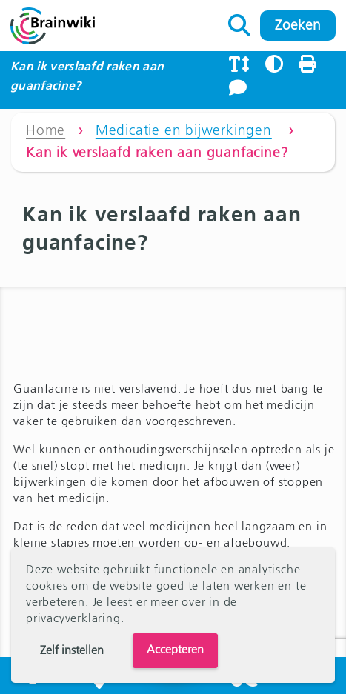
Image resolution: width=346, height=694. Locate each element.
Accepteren (175, 650)
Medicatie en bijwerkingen (184, 131)
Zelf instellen (72, 651)
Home (45, 131)
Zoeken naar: (239, 21)
